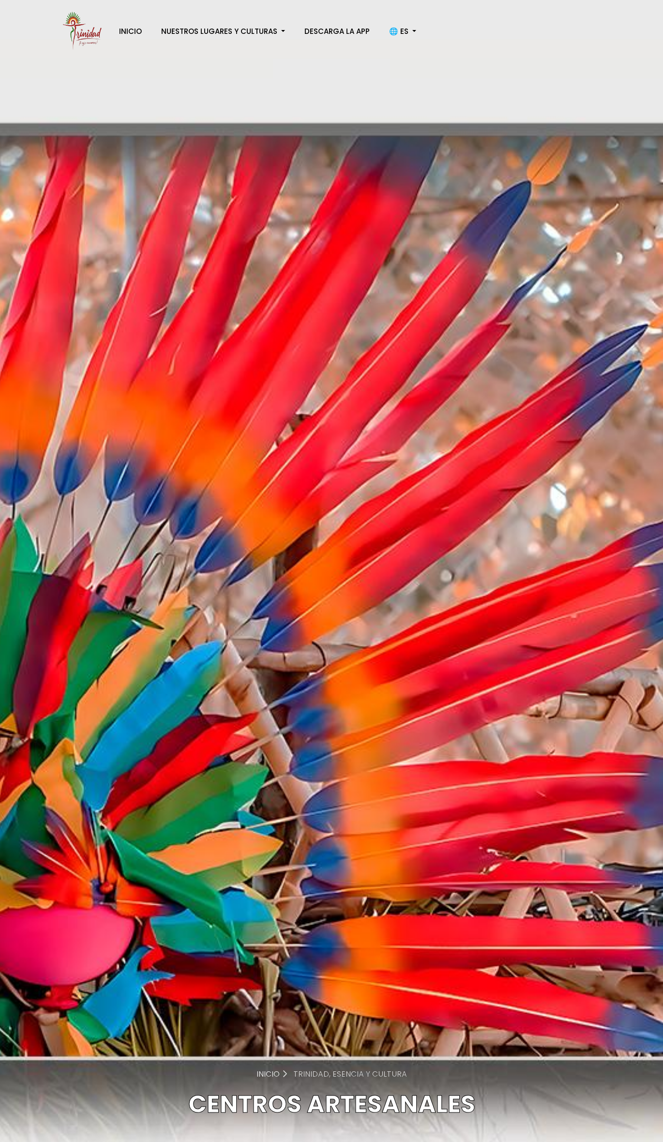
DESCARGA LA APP (337, 31)
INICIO (130, 31)
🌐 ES (399, 31)
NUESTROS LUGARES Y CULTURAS (220, 31)
